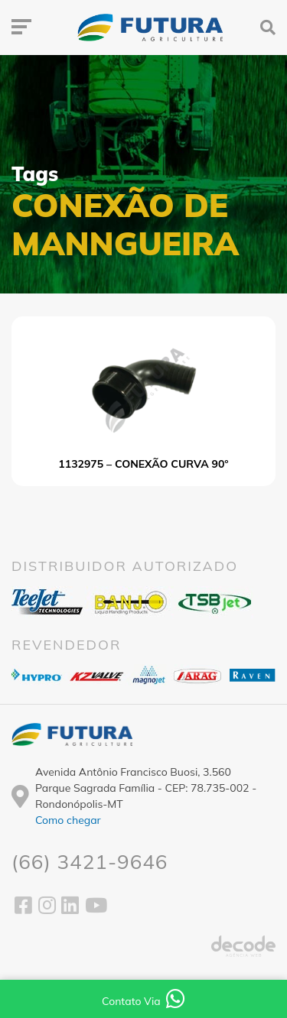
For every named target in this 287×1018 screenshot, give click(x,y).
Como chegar (68, 820)
